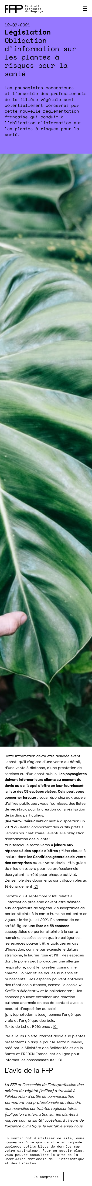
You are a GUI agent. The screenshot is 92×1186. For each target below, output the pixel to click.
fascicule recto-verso (31, 845)
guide (81, 863)
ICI (36, 886)
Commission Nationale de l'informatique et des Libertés (44, 1160)
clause (76, 851)
